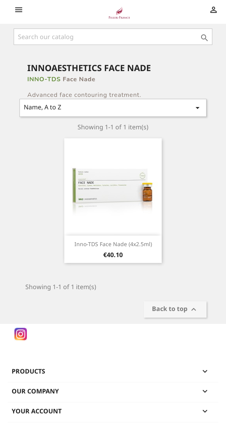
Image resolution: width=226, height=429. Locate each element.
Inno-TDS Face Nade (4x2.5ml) (113, 244)
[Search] (113, 37)
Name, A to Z (113, 108)
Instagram (20, 334)
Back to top (175, 310)
